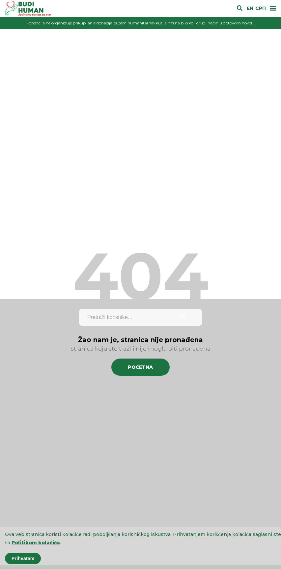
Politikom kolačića (36, 543)
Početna (140, 367)
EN (250, 8)
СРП (260, 8)
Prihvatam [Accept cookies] (23, 558)
